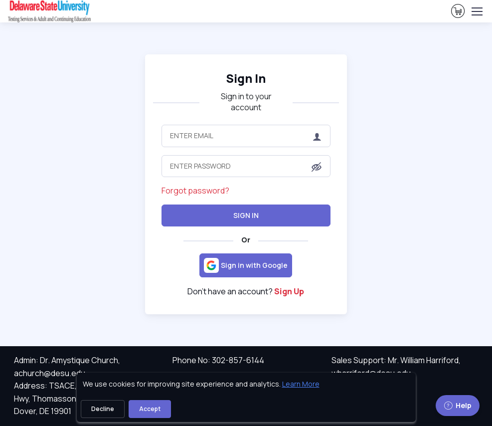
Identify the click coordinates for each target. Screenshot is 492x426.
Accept (150, 409)
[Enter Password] (246, 166)
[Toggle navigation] (476, 11)
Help (458, 405)
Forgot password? (195, 190)
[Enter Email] (246, 136)
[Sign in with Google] (245, 265)
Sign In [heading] (246, 78)
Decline (102, 409)
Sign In (246, 215)
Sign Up (289, 291)
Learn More (301, 384)
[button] (317, 167)
